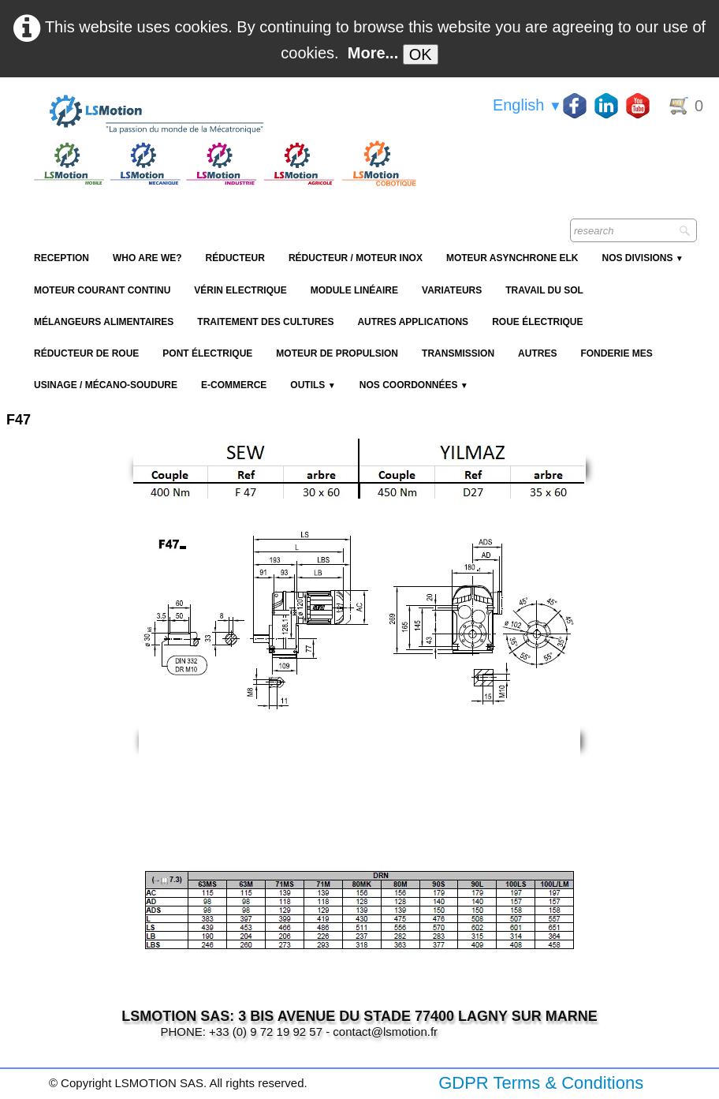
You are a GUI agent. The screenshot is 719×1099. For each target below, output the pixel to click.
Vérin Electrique (240, 290)
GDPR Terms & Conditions (540, 1083)
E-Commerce (233, 385)
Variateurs (452, 290)
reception (61, 258)
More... (373, 53)
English (527, 105)
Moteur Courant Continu (102, 290)
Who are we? (147, 258)
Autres (537, 353)
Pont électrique (207, 353)
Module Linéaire (354, 290)
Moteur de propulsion (337, 353)
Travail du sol (544, 290)
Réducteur (235, 258)
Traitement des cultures (265, 321)
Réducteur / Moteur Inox (356, 258)
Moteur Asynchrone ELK (512, 258)
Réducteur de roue (86, 353)
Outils (312, 385)
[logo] (223, 115)
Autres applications (412, 321)
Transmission (458, 353)
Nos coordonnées (414, 385)
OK (420, 54)
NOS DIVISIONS (642, 258)
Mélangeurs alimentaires (103, 321)
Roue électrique (537, 321)
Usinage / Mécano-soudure (105, 385)
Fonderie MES (616, 353)
